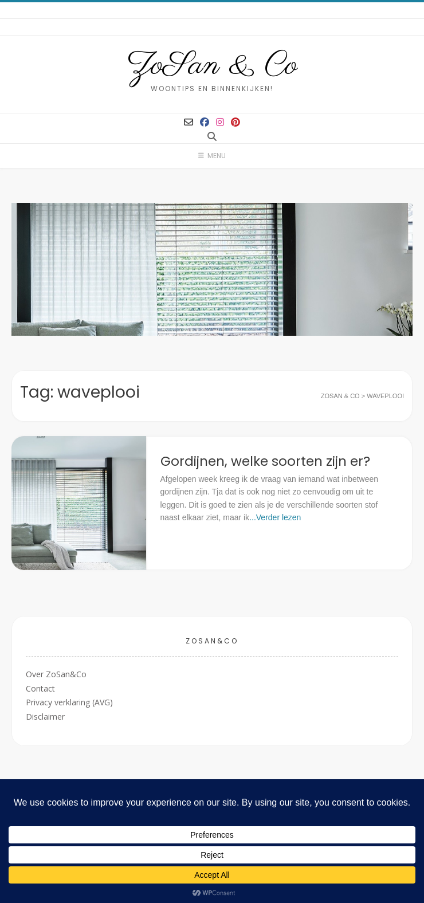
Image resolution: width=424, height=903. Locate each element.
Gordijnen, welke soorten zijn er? (265, 461)
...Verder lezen (275, 517)
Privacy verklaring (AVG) (69, 702)
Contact (40, 688)
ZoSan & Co (212, 66)
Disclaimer (45, 716)
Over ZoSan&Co (56, 674)
